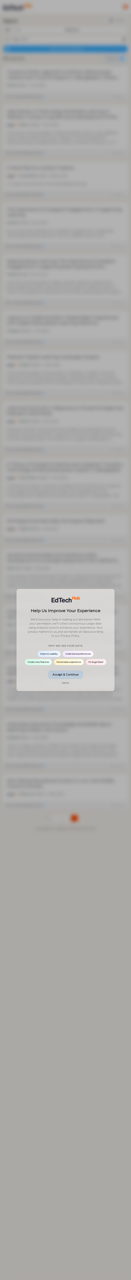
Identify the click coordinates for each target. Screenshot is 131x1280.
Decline (65, 682)
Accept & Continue (65, 674)
